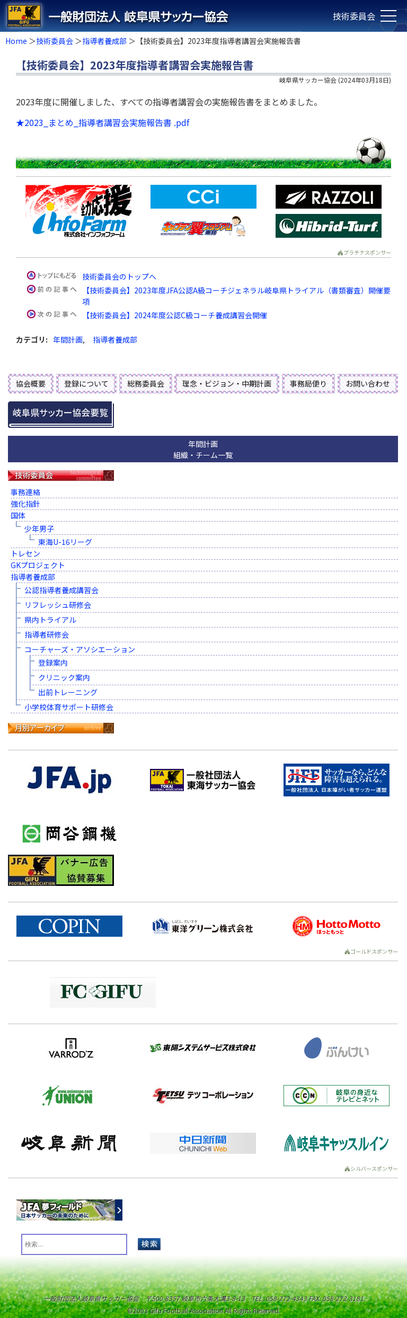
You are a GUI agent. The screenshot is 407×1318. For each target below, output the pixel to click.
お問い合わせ (368, 383)
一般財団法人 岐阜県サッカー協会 (162, 16)
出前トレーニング (68, 692)
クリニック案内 (64, 677)
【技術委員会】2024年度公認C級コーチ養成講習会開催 (174, 315)
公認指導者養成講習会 (61, 590)
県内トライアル (50, 619)
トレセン (25, 553)
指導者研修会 (46, 634)
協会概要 (31, 383)
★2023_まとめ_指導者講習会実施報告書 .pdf (102, 122)
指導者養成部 (104, 40)
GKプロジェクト (38, 565)
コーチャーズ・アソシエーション (79, 649)
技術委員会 (54, 40)
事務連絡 (25, 492)
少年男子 (39, 528)
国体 (18, 515)
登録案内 (53, 662)
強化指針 (25, 503)
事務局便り (308, 383)
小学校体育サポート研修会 (68, 707)
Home (16, 40)
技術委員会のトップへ (119, 276)
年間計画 (68, 339)
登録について (86, 383)
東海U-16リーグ (65, 541)
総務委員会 (145, 383)
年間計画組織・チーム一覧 (203, 449)
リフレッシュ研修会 (57, 604)
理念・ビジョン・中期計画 (226, 383)
